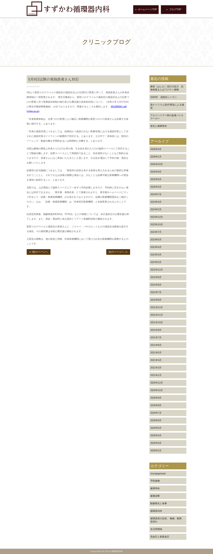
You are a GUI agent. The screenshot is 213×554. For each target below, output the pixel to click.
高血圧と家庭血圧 (159, 536)
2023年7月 (156, 232)
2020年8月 (156, 405)
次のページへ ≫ (118, 251)
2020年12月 (156, 382)
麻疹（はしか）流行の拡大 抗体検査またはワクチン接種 (166, 88)
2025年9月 (156, 171)
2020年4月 (156, 435)
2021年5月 (156, 352)
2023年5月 (156, 239)
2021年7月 (156, 337)
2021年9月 (156, 330)
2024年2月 (156, 209)
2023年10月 (156, 224)
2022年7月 (156, 292)
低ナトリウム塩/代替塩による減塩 (167, 106)
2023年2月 (156, 262)
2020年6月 (156, 420)
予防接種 (155, 481)
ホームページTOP (146, 9)
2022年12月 (156, 269)
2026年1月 (156, 156)
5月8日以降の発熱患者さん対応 (53, 79)
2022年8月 (156, 285)
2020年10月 (156, 390)
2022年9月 (156, 277)
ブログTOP (173, 9)
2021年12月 (156, 307)
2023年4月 (156, 247)
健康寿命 (155, 488)
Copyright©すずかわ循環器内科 (106, 551)
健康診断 (155, 496)
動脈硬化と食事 (158, 503)
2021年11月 (156, 315)
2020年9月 (156, 398)
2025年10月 (156, 164)
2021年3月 (156, 367)
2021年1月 (156, 375)
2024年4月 (156, 202)
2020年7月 (156, 413)
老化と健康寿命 (158, 126)
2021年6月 (156, 345)
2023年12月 (156, 217)
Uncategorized (158, 473)
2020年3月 (156, 443)
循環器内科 (156, 511)
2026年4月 (156, 149)
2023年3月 (156, 254)
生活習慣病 (156, 529)
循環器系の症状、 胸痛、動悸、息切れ (167, 520)
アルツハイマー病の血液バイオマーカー (166, 117)
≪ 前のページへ (38, 251)
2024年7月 (156, 194)
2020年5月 (156, 428)
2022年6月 (156, 300)
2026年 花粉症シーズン (163, 97)
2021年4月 (156, 360)
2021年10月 (156, 322)
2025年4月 (156, 187)
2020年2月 (156, 450)
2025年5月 (156, 179)
